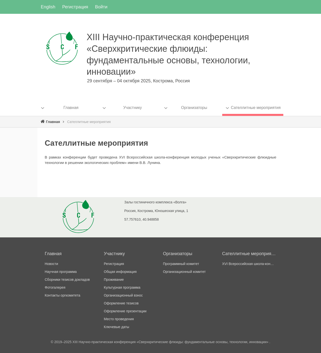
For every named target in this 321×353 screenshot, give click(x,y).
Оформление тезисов (121, 303)
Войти (101, 6)
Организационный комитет (184, 272)
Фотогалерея (55, 287)
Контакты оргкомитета (62, 295)
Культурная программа (122, 287)
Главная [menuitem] (71, 108)
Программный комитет (181, 264)
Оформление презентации (125, 311)
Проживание (114, 280)
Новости (51, 264)
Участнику (114, 253)
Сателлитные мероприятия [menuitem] (256, 108)
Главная (53, 122)
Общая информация (120, 272)
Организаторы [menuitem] (194, 108)
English (48, 6)
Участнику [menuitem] (132, 108)
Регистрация (75, 6)
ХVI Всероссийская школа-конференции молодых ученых (249, 264)
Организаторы (177, 253)
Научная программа (61, 272)
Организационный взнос (123, 295)
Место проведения (119, 319)
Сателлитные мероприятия (249, 253)
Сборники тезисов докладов (67, 280)
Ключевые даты (116, 327)
